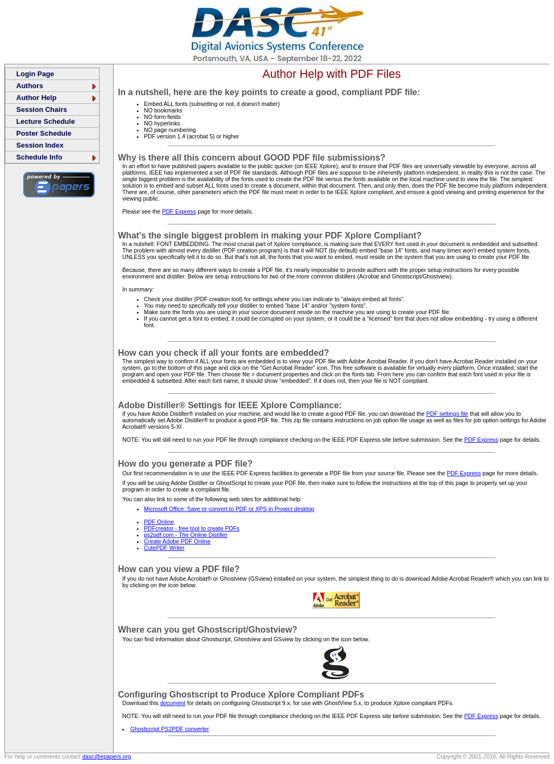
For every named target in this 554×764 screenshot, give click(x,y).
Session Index (39, 145)
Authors (56, 86)
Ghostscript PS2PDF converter (169, 729)
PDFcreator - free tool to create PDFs (191, 528)
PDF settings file (447, 413)
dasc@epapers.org (106, 756)
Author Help (56, 98)
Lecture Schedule (45, 121)
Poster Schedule (43, 133)
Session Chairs (41, 109)
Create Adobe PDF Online (177, 541)
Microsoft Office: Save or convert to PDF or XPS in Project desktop (229, 509)
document (173, 703)
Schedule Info (56, 157)
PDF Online (159, 522)
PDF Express (179, 211)
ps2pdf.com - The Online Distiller (185, 535)
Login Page (35, 74)
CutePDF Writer (164, 547)
